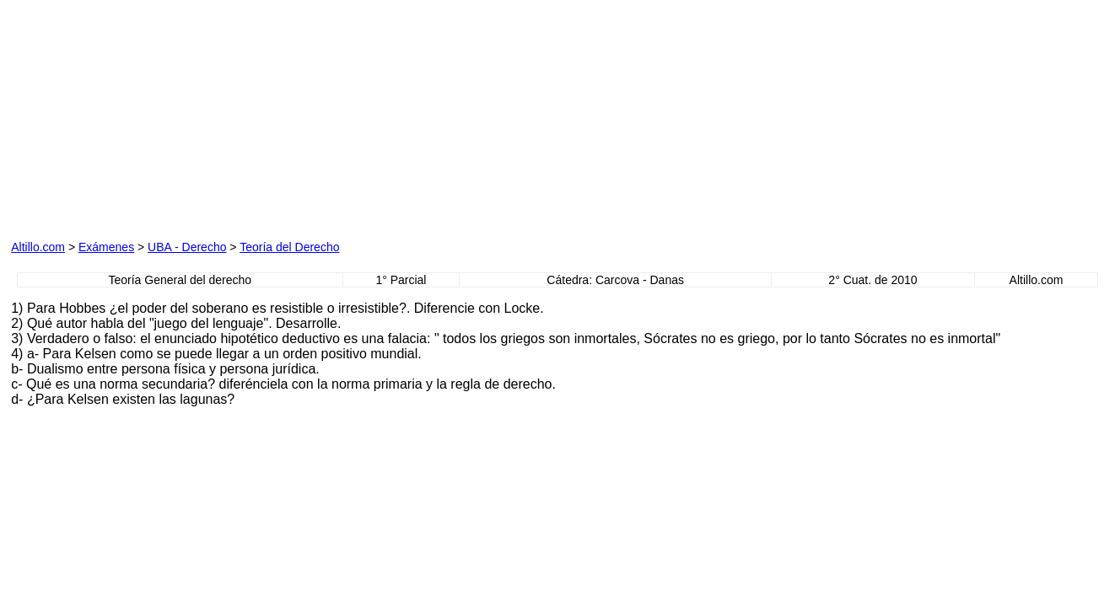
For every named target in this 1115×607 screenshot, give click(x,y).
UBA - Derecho (187, 247)
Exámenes (106, 247)
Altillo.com (38, 247)
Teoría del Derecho (289, 247)
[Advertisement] (203, 116)
